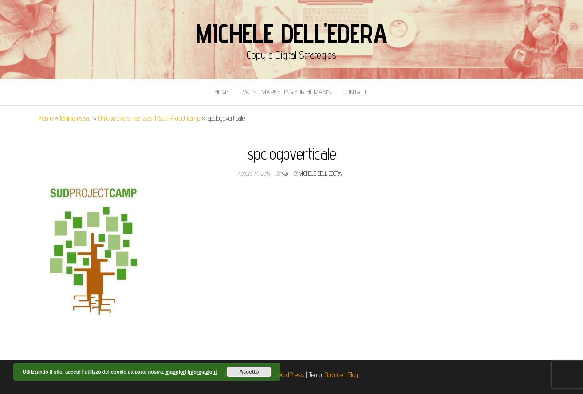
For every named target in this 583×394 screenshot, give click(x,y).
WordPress (290, 375)
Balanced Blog (341, 375)
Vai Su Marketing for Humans (287, 92)
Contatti (356, 92)
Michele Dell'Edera (291, 33)
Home (221, 92)
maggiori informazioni (191, 371)
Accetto (249, 372)
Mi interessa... (75, 118)
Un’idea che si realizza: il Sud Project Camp (149, 118)
